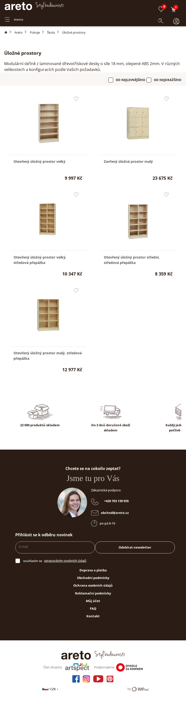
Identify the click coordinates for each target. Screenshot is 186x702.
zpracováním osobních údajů (65, 560)
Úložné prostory (74, 32)
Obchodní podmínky (93, 578)
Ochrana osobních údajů (93, 585)
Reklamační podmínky (93, 593)
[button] (176, 17)
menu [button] (14, 17)
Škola (51, 32)
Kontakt (93, 616)
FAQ (93, 608)
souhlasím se (32, 561)
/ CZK (50, 689)
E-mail (23, 546)
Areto (19, 32)
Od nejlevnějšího (130, 80)
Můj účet (93, 601)
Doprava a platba (93, 570)
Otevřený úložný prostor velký (39, 161)
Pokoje (35, 32)
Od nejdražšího (167, 80)
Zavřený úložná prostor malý (128, 161)
